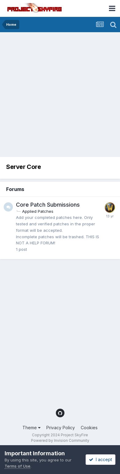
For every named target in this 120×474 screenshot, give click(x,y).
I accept (100, 459)
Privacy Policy (60, 427)
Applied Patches (37, 211)
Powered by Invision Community (60, 440)
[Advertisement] (60, 95)
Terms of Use (17, 466)
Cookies (89, 427)
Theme (31, 427)
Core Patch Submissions (48, 204)
